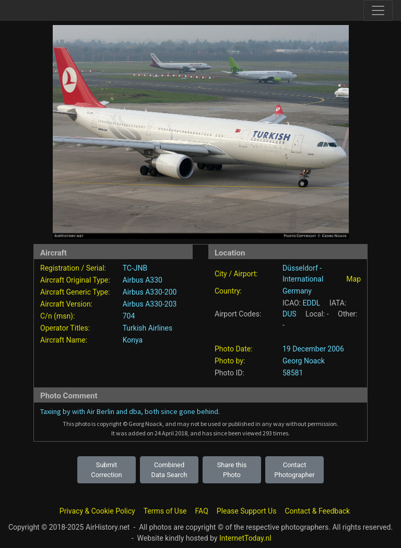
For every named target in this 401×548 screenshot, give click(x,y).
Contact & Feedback (317, 511)
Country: (228, 291)
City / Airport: (236, 274)
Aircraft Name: (63, 340)
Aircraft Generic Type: (75, 292)
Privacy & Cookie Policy (97, 511)
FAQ (201, 511)
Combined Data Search (169, 470)
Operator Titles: (65, 328)
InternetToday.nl (245, 538)
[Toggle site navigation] (378, 10)
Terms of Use (165, 511)
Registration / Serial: (73, 268)
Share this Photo (232, 470)
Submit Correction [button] (106, 470)
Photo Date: (234, 349)
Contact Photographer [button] (294, 470)
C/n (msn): (57, 316)
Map (353, 279)
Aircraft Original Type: (75, 280)
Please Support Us (247, 511)
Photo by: (230, 361)
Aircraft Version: (66, 304)
